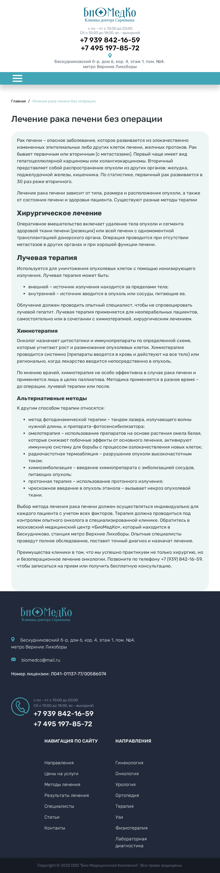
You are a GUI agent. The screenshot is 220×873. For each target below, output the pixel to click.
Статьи (52, 817)
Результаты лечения (66, 795)
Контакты (54, 828)
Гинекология (129, 762)
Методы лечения (62, 784)
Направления (59, 762)
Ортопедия (127, 795)
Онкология (127, 773)
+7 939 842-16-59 (110, 40)
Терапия (124, 806)
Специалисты (59, 806)
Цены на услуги (61, 773)
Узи (119, 817)
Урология (125, 784)
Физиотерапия (131, 828)
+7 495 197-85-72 (110, 48)
